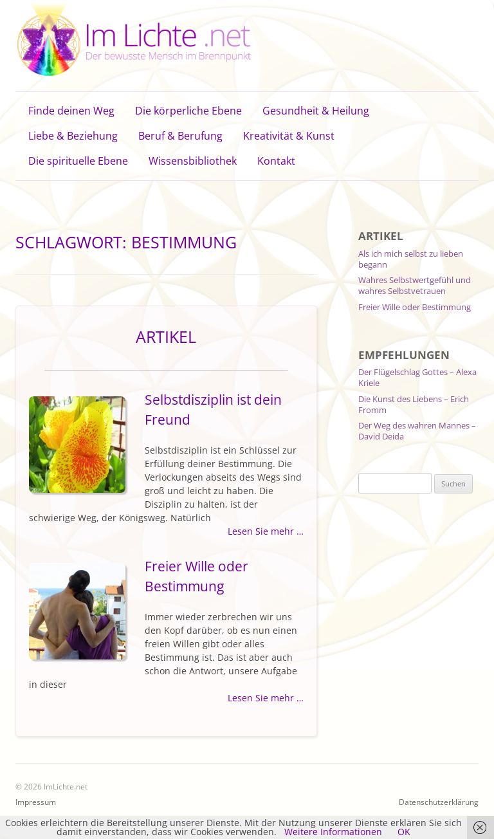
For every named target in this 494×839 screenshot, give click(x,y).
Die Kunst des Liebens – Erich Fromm (413, 404)
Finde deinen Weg (71, 111)
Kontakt (276, 161)
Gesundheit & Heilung (315, 111)
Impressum (35, 802)
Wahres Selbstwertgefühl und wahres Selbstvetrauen (414, 285)
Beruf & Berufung (180, 136)
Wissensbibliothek (193, 161)
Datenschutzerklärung (439, 802)
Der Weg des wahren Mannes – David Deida (417, 431)
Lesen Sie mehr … (266, 531)
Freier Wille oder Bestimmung (414, 307)
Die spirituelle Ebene (78, 161)
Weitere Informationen (333, 831)
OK (404, 831)
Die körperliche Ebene (188, 111)
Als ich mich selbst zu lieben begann (410, 259)
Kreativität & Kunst (288, 136)
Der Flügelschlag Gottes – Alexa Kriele (417, 377)
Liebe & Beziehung (73, 136)
